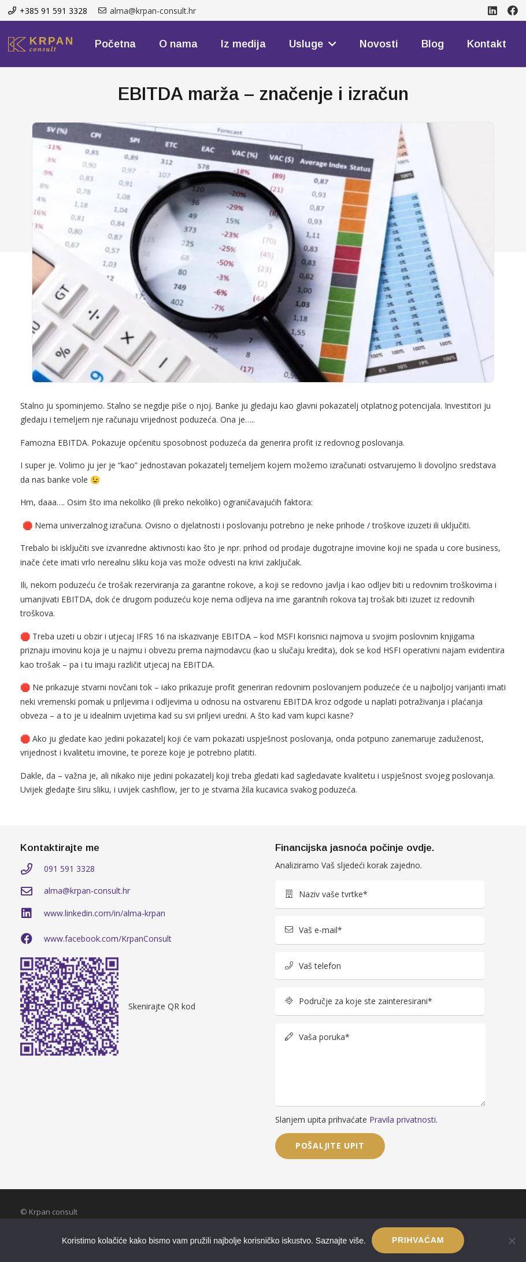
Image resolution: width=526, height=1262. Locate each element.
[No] (511, 1240)
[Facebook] (513, 10)
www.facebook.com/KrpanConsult (108, 938)
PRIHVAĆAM (418, 1240)
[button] (329, 44)
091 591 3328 (69, 868)
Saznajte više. (341, 1240)
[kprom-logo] (40, 44)
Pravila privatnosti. (403, 1119)
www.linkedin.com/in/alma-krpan (104, 913)
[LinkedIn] (492, 10)
